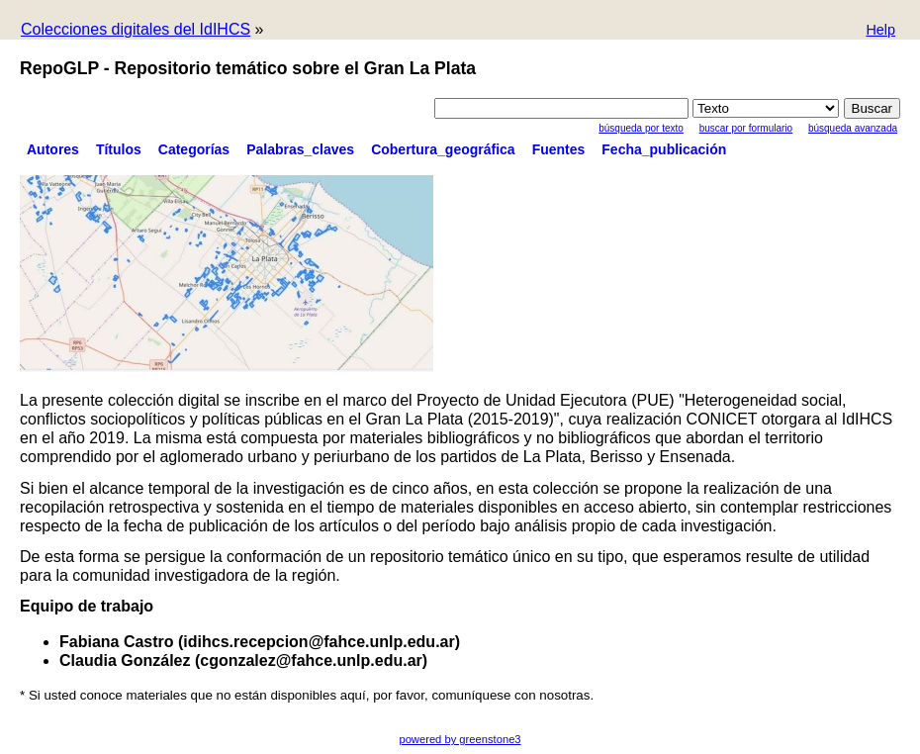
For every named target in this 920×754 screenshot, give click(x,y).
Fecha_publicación (663, 149)
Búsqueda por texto (641, 128)
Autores (53, 149)
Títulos (118, 149)
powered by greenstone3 (459, 739)
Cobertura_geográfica (442, 149)
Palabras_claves (300, 149)
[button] (880, 31)
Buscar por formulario (745, 128)
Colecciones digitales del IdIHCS (135, 29)
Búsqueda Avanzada (852, 128)
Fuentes (559, 149)
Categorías (194, 149)
